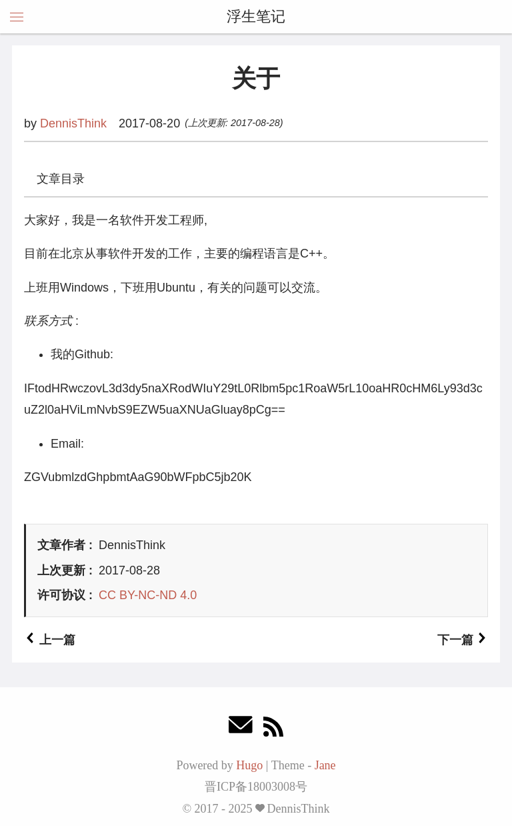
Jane (325, 765)
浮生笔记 (256, 16)
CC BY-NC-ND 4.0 (148, 595)
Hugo (249, 765)
